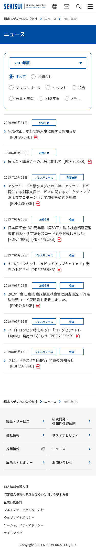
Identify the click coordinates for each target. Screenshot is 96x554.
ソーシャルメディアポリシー (24, 525)
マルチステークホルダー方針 (24, 509)
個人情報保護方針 (16, 486)
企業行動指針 (13, 502)
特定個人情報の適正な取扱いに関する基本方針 (36, 494)
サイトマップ (13, 533)
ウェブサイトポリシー (19, 517)
